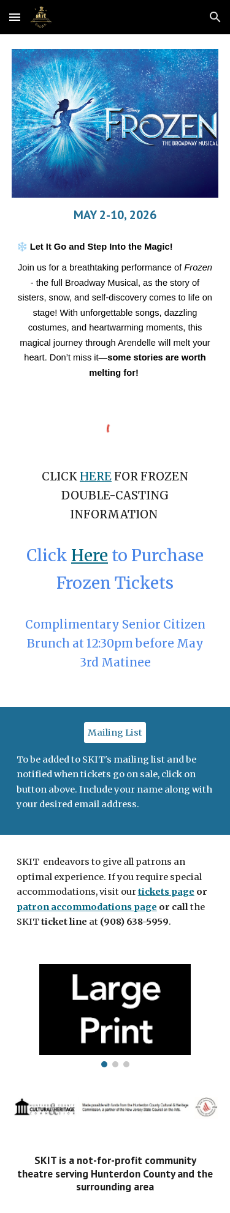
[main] (115, 215)
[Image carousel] (114, 1015)
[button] (14, 17)
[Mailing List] (115, 732)
